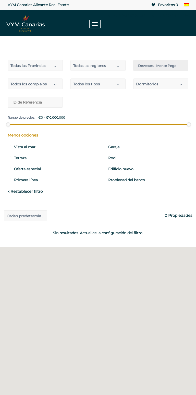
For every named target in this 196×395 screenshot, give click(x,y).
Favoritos (164, 5)
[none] (186, 5)
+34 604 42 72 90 (170, 15)
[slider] (8, 124)
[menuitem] (186, 5)
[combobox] (35, 65)
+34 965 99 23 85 (126, 15)
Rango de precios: (21, 117)
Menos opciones (23, 135)
